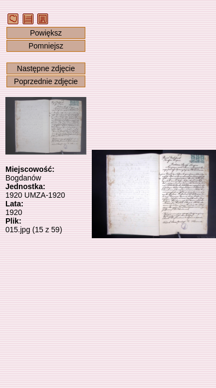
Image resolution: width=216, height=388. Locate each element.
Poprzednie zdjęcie (46, 81)
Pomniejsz (46, 45)
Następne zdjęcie (46, 68)
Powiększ (46, 33)
